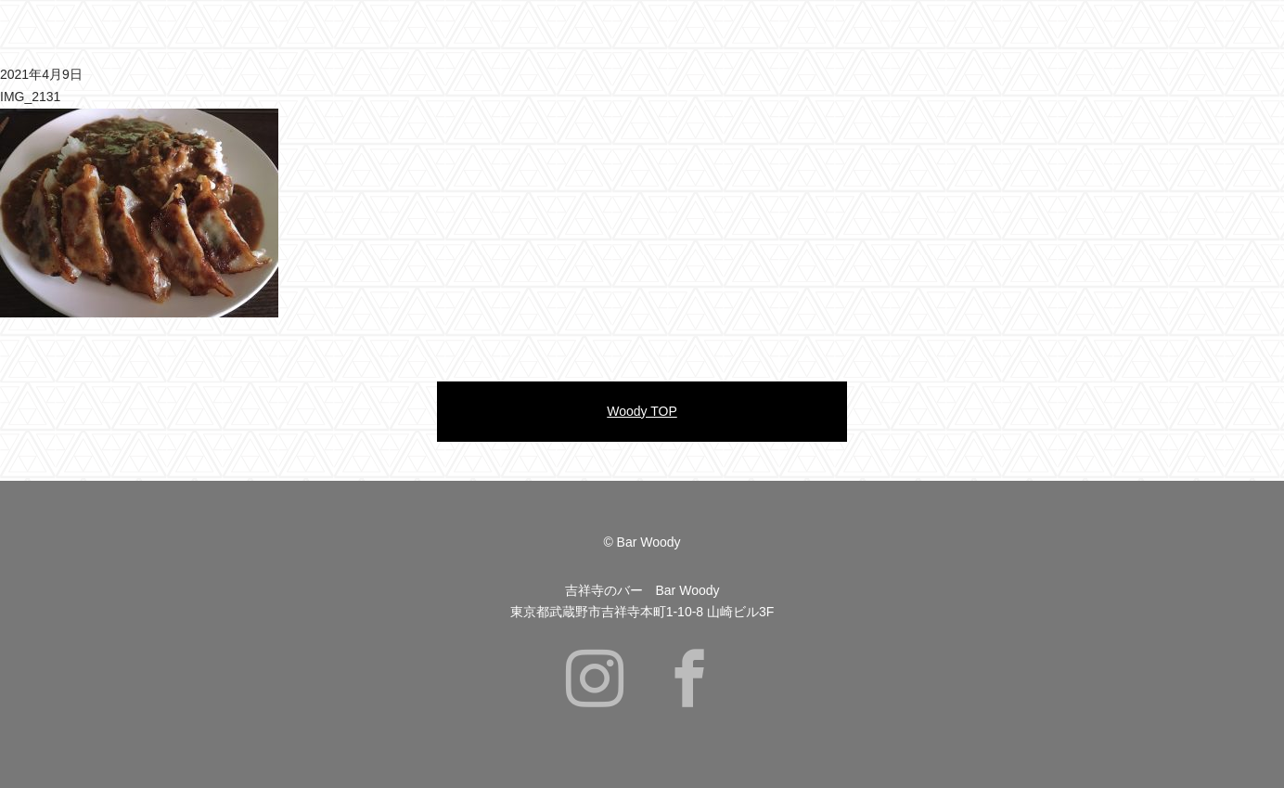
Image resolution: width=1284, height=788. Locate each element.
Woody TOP (641, 411)
